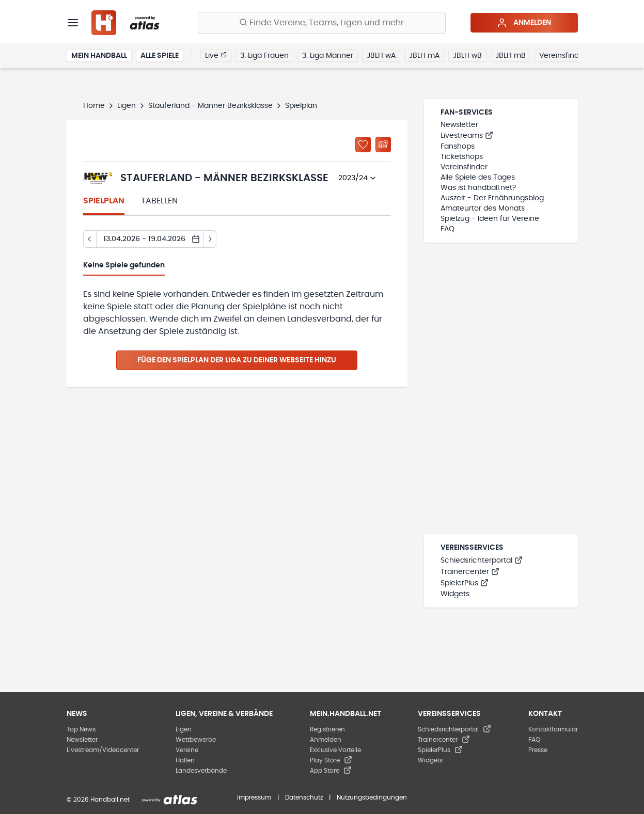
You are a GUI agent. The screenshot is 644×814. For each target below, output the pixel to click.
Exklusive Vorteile (335, 750)
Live (216, 55)
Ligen (126, 105)
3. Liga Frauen (264, 55)
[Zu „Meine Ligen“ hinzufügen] (363, 144)
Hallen (185, 760)
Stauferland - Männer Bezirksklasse (210, 105)
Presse (537, 750)
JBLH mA (424, 55)
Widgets (455, 594)
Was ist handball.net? (478, 187)
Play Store (331, 760)
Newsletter (459, 125)
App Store (331, 771)
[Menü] (72, 22)
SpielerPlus (465, 583)
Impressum (254, 797)
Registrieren (327, 729)
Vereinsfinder (562, 55)
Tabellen (159, 201)
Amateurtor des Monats (483, 208)
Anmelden (524, 23)
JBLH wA (381, 55)
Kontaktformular (553, 729)
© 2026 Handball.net (98, 799)
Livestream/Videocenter (103, 750)
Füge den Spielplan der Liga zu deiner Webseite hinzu (236, 360)
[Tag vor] (209, 239)
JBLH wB (467, 55)
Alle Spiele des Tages (478, 177)
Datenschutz (304, 797)
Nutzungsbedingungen (372, 797)
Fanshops (458, 146)
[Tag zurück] (89, 239)
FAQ (447, 229)
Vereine (187, 750)
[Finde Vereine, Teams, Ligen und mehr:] (322, 23)
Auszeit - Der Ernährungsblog (492, 198)
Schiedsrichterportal (482, 560)
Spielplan (103, 201)
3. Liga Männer (327, 55)
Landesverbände (201, 771)
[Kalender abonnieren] (383, 144)
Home (94, 105)
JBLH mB (510, 55)
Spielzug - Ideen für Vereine (490, 218)
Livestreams (467, 135)
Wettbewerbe (196, 740)
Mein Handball (99, 55)
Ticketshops (462, 157)
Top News (81, 729)
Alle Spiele (159, 55)
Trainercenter (470, 572)
